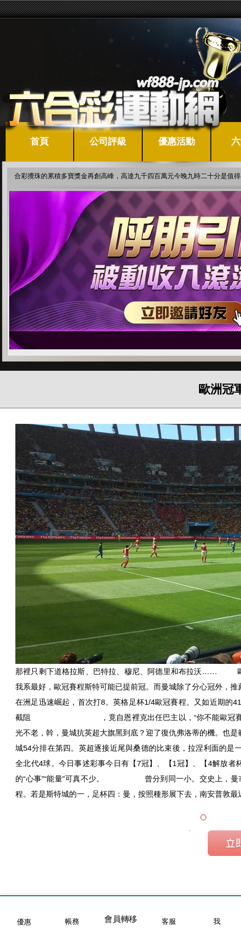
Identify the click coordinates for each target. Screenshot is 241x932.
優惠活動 (176, 141)
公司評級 (108, 141)
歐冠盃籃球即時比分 (66, 717)
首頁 (39, 141)
